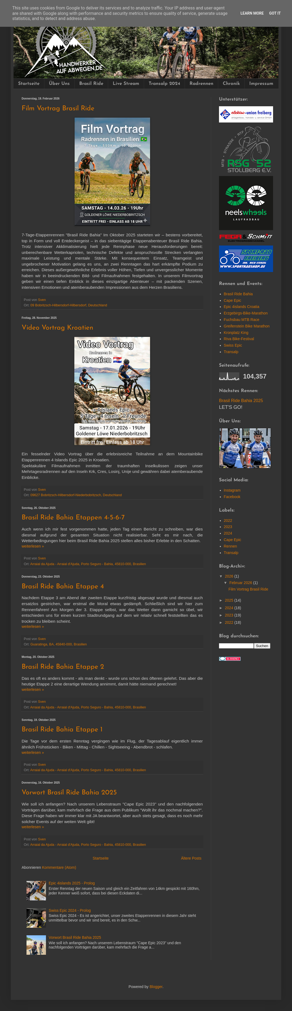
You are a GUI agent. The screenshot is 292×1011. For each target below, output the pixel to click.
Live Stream (126, 83)
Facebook (232, 490)
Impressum (261, 83)
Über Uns (59, 83)
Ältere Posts (191, 858)
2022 (228, 513)
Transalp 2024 (164, 83)
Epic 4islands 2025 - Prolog (72, 883)
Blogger (156, 987)
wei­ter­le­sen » (33, 546)
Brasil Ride (91, 83)
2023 (228, 520)
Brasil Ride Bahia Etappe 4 (63, 586)
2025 (229, 593)
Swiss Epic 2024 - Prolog (70, 910)
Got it (275, 13)
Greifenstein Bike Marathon (247, 326)
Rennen (230, 539)
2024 (228, 526)
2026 (229, 569)
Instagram (232, 483)
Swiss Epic (233, 345)
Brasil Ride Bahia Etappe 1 (62, 729)
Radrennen (201, 83)
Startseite (28, 83)
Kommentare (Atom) (59, 867)
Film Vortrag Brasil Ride (58, 108)
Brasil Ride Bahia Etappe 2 (63, 667)
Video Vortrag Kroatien (57, 327)
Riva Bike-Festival (239, 339)
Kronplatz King (236, 332)
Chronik (231, 83)
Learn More (252, 13)
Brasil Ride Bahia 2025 (241, 400)
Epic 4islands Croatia (242, 306)
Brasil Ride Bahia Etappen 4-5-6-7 (73, 517)
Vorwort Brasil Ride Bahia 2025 (69, 792)
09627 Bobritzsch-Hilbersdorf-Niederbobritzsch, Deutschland (76, 495)
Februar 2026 (241, 576)
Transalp (231, 352)
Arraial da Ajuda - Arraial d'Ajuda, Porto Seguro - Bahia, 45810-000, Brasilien (88, 564)
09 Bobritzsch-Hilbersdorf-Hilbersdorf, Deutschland (69, 305)
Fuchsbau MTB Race (242, 319)
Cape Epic (232, 300)
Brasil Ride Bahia (238, 294)
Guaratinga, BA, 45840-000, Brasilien (59, 644)
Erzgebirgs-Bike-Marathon (246, 313)
